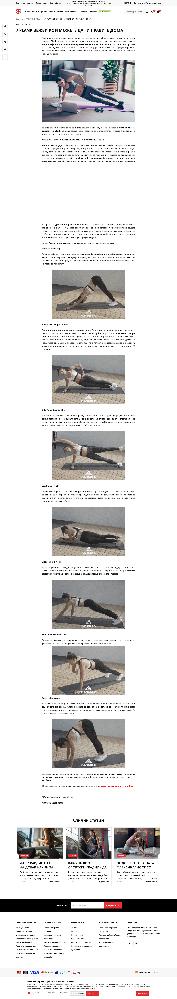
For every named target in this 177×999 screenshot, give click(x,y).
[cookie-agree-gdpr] (92, 993)
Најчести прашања (24, 931)
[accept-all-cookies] (142, 993)
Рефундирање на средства (55, 942)
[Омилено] (152, 11)
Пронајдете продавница (81, 946)
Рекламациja (49, 939)
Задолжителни (37, 993)
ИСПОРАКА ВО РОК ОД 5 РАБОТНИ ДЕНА (88, 1)
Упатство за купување (25, 935)
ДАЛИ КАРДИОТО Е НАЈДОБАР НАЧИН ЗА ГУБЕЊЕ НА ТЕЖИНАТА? (38, 867)
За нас (74, 928)
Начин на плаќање (24, 942)
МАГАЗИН (31, 19)
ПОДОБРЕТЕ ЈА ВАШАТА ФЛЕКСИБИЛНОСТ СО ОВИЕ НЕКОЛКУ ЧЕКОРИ (136, 867)
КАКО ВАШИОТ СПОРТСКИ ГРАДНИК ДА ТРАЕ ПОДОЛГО (87, 867)
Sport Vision (20, 19)
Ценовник (75, 950)
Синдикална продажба (81, 942)
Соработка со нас (78, 939)
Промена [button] (157, 972)
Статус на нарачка (51, 928)
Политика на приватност (26, 946)
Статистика (51, 993)
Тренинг (40, 19)
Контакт (74, 931)
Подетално (55, 881)
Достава (47, 931)
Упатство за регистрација (27, 939)
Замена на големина (52, 935)
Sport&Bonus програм (108, 928)
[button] (137, 12)
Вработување (77, 935)
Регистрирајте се (153, 3)
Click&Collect (104, 931)
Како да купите (22, 928)
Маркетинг (64, 993)
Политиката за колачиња (27, 950)
